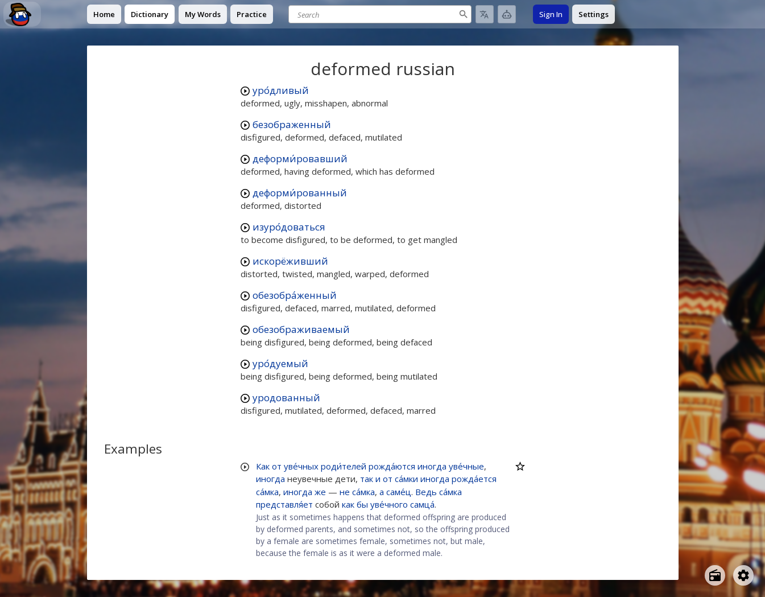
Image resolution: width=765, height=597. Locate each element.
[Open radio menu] (715, 575)
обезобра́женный (295, 295)
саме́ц (398, 491)
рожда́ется (474, 478)
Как (263, 466)
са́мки (406, 478)
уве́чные (466, 466)
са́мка (267, 491)
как (348, 504)
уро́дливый (281, 90)
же (320, 491)
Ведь (426, 491)
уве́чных (301, 466)
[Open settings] (743, 575)
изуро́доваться (289, 226)
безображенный (292, 124)
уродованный (286, 397)
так (366, 478)
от (277, 466)
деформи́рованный (300, 192)
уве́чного (389, 504)
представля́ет (284, 504)
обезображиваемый (301, 329)
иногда (431, 466)
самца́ (422, 504)
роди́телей (343, 466)
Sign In (551, 14)
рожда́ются (392, 466)
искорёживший (290, 260)
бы (362, 504)
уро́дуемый (280, 363)
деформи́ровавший (300, 158)
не (345, 491)
